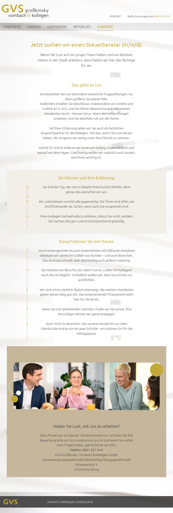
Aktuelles (82, 27)
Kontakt (115, 16)
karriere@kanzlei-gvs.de (86, 440)
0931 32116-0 (162, 16)
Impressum (67, 502)
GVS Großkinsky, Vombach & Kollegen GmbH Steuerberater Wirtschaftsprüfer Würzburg (25, 11)
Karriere (105, 26)
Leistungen (57, 27)
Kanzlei (34, 27)
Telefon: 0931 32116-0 (86, 450)
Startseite (12, 27)
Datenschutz (84, 502)
